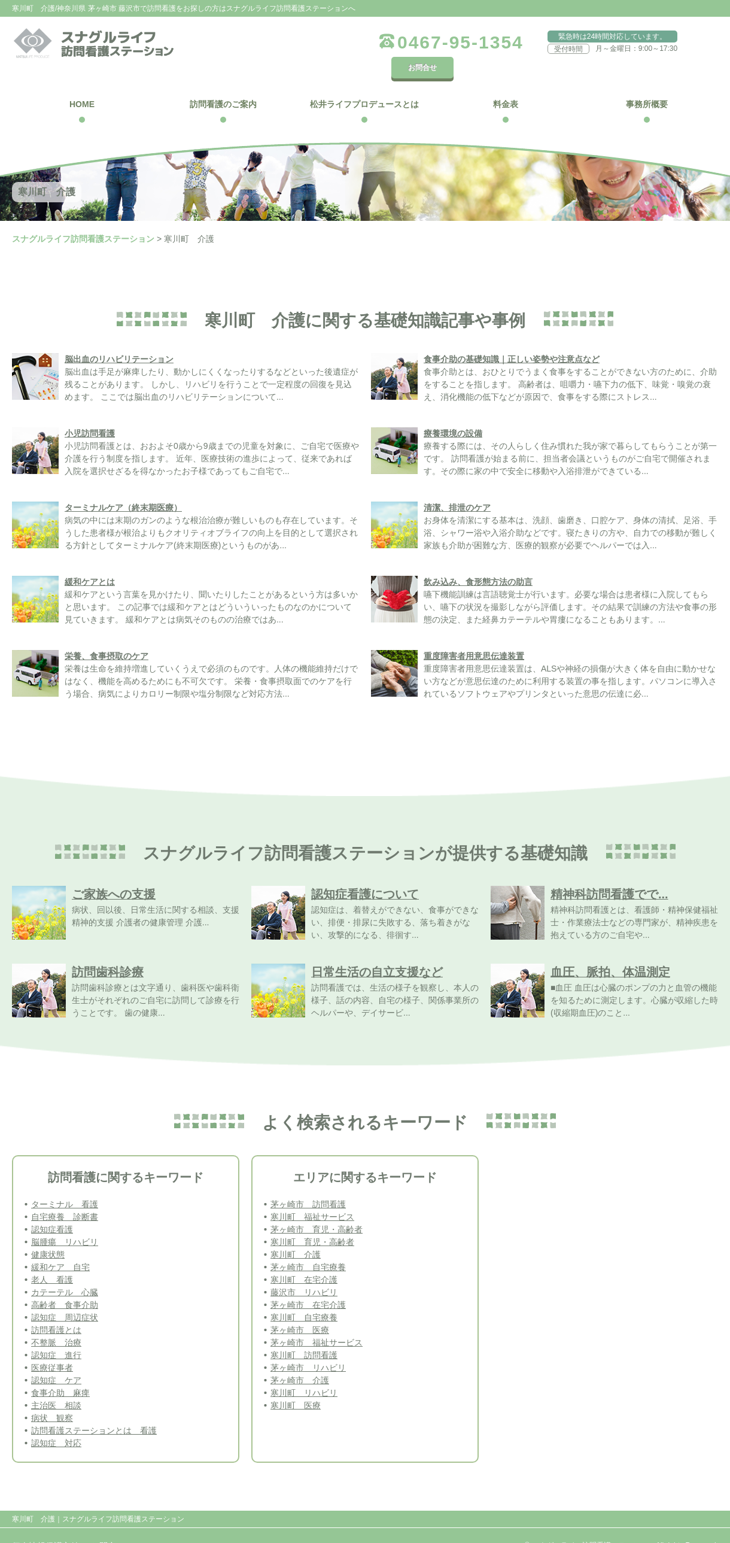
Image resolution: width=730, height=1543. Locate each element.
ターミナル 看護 (64, 1182)
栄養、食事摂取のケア (106, 634)
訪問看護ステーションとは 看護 (94, 1409)
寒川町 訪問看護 (303, 1333)
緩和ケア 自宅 (60, 1245)
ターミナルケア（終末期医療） (123, 486)
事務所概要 (647, 82)
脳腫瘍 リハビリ (64, 1220)
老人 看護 (52, 1258)
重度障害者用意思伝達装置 (474, 634)
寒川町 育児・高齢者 (312, 1220)
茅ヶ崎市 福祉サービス (316, 1321)
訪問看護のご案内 (223, 82)
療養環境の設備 (453, 412)
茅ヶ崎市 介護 (299, 1358)
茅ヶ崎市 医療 (299, 1308)
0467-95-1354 (429, 42)
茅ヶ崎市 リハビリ (308, 1346)
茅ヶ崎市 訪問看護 (308, 1182)
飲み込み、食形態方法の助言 (478, 560)
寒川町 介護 (295, 1233)
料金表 (505, 82)
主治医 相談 (56, 1384)
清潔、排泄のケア (457, 486)
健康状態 (48, 1233)
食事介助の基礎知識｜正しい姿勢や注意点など (512, 337)
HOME (82, 82)
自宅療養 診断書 (64, 1195)
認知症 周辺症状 (64, 1296)
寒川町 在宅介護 (303, 1258)
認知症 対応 (56, 1421)
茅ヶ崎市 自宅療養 (308, 1245)
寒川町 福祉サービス (312, 1195)
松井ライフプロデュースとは (364, 82)
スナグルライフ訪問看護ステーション (83, 217)
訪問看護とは (56, 1308)
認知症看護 (52, 1208)
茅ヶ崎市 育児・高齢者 (316, 1208)
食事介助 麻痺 (60, 1371)
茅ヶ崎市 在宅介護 (308, 1283)
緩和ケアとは (90, 560)
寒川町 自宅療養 (303, 1296)
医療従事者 (52, 1346)
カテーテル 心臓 (64, 1270)
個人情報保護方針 (45, 1524)
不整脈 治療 (56, 1321)
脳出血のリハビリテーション (119, 337)
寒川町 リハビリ (303, 1371)
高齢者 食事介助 (64, 1283)
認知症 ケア (56, 1358)
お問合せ (688, 41)
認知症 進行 (56, 1333)
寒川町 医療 (295, 1384)
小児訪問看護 (90, 412)
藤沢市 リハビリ (303, 1270)
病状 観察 (52, 1396)
